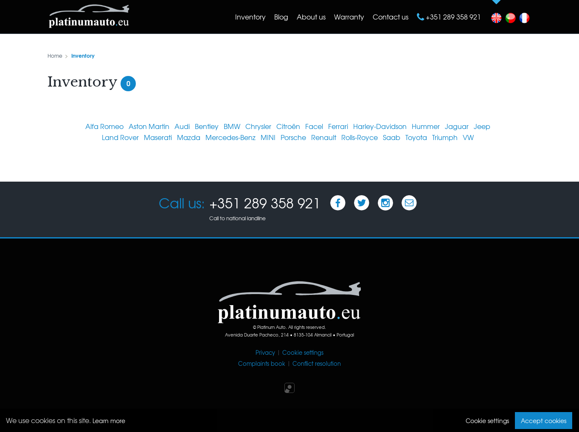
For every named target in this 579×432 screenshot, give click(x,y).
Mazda (188, 137)
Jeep (482, 126)
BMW (232, 126)
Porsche (293, 137)
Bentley (207, 126)
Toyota (416, 137)
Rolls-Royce (359, 137)
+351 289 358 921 (452, 16)
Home (55, 55)
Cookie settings (302, 352)
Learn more (109, 420)
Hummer (426, 126)
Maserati (158, 137)
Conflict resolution (316, 363)
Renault (323, 137)
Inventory (250, 16)
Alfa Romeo (104, 126)
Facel (314, 126)
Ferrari (338, 126)
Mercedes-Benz (230, 137)
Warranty (349, 16)
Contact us (390, 16)
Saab (391, 137)
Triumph (445, 137)
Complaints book (261, 363)
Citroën (288, 126)
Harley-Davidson (380, 126)
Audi (182, 126)
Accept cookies (543, 420)
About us (311, 16)
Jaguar (457, 126)
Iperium (289, 388)
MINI (268, 137)
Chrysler (258, 126)
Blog (281, 16)
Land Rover (120, 137)
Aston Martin (149, 126)
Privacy (265, 352)
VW (468, 137)
